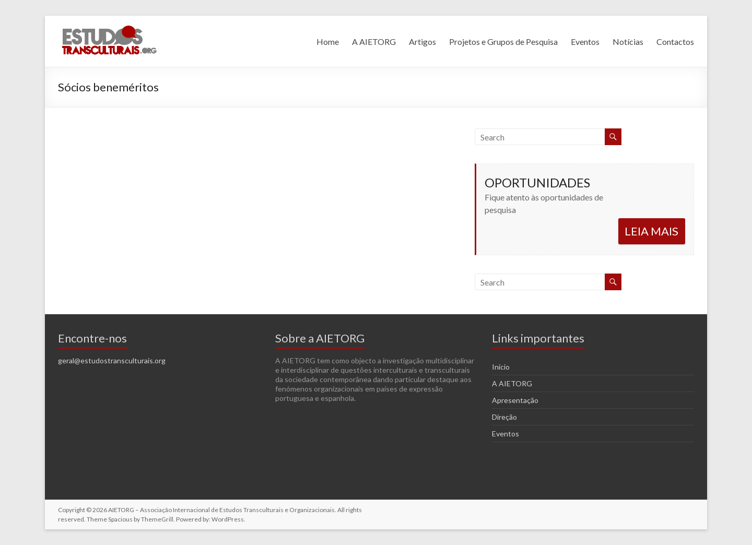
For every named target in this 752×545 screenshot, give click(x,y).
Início (501, 366)
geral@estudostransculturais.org (112, 360)
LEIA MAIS (651, 231)
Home (327, 41)
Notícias (628, 41)
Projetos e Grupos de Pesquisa (503, 41)
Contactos (675, 41)
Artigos (422, 41)
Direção (504, 416)
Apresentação (515, 400)
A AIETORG (374, 41)
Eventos (585, 41)
